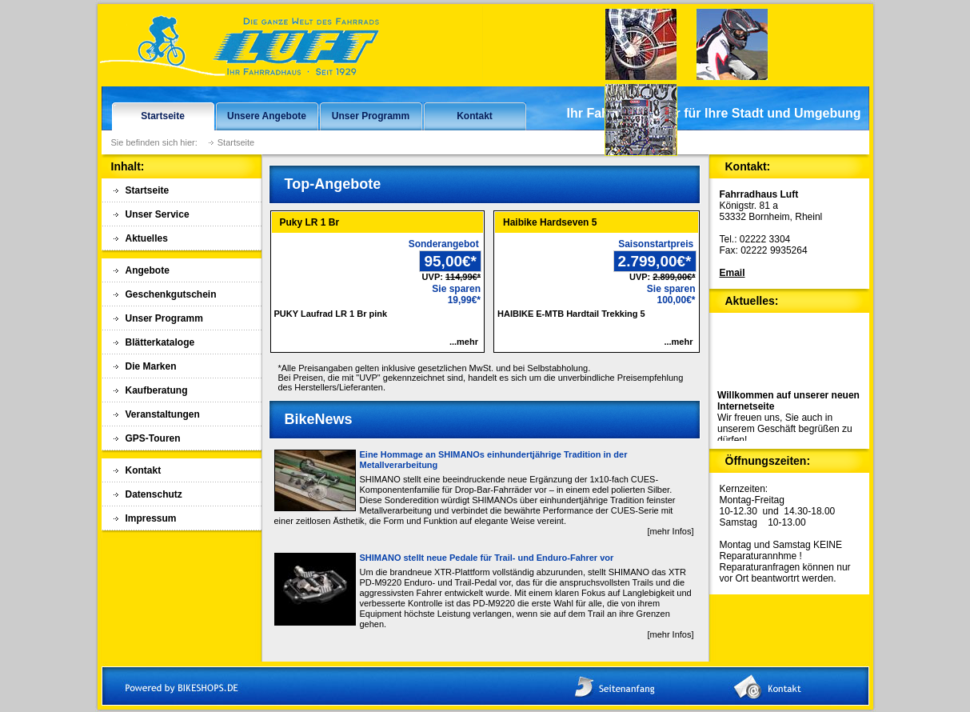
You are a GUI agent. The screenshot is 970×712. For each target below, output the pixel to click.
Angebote (148, 270)
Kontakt (475, 116)
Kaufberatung (157, 390)
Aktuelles (147, 238)
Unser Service (158, 214)
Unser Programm (370, 116)
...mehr (463, 341)
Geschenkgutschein (171, 294)
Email (732, 272)
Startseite (163, 116)
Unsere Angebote (266, 116)
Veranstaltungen (163, 414)
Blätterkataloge (160, 342)
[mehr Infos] (670, 531)
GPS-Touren (153, 438)
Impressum (151, 518)
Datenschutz (154, 494)
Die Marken (151, 366)
